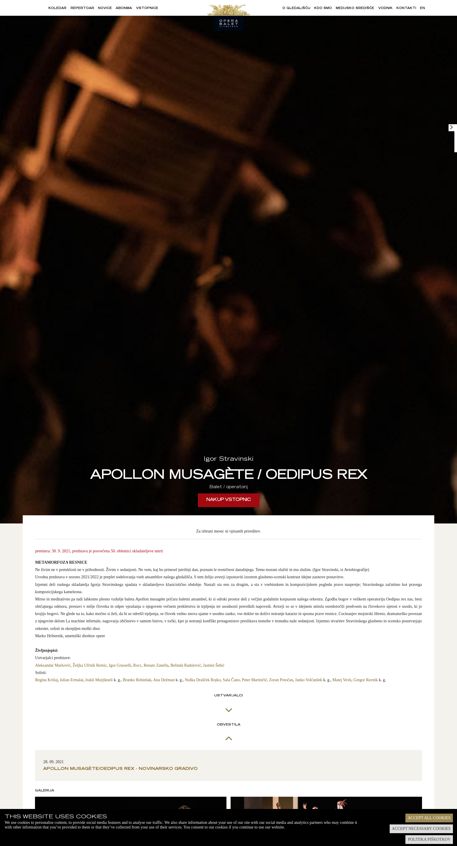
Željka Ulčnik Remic (90, 665)
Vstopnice (147, 8)
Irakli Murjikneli (99, 680)
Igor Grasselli (120, 665)
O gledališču (296, 8)
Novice (105, 8)
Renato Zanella (156, 665)
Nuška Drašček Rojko (203, 680)
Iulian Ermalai (71, 680)
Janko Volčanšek (308, 680)
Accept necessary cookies (421, 828)
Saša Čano (231, 680)
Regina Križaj (46, 680)
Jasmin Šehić (214, 665)
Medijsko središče (355, 8)
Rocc (137, 665)
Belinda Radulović (186, 665)
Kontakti (406, 8)
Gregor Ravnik (366, 680)
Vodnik (385, 8)
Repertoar (82, 8)
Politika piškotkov (429, 839)
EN (422, 8)
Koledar (57, 8)
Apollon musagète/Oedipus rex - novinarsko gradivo (120, 769)
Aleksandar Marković (53, 665)
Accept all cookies (429, 818)
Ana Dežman (164, 680)
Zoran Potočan (281, 680)
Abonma (124, 8)
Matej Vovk (342, 680)
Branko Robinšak (137, 680)
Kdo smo (323, 8)
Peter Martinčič (254, 680)
